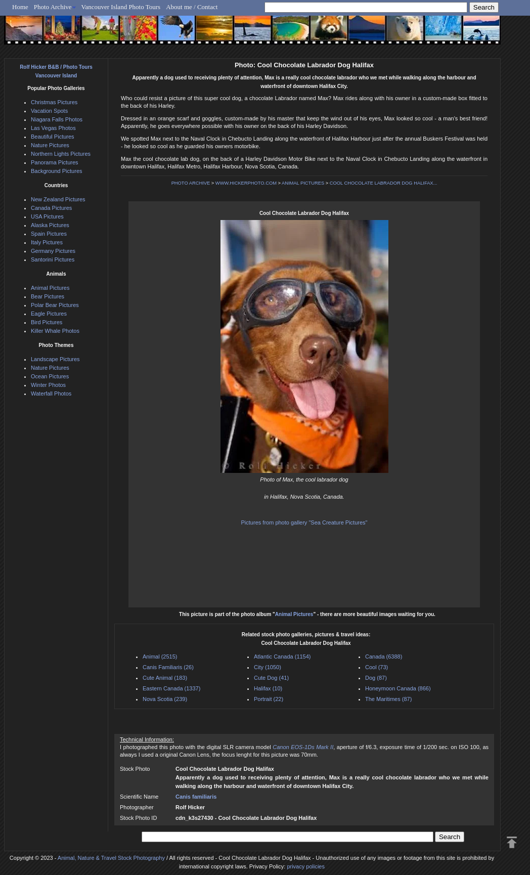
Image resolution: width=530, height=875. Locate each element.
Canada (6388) (383, 656)
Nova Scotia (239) (165, 699)
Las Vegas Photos (53, 128)
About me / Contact (191, 7)
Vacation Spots (49, 111)
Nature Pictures (50, 145)
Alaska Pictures (50, 225)
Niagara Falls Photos (56, 119)
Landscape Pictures (55, 359)
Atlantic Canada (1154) (282, 656)
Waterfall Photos (51, 393)
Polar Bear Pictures (55, 305)
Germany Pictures (53, 251)
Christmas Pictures (54, 102)
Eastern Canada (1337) (171, 688)
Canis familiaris (195, 797)
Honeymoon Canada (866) (398, 688)
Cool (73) (376, 667)
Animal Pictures (294, 614)
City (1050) (267, 667)
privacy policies (306, 866)
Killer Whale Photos (55, 331)
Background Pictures (56, 171)
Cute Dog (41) (271, 678)
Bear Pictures (47, 296)
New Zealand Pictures (58, 199)
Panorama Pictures (54, 162)
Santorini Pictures (52, 259)
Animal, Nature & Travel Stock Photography (111, 858)
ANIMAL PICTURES (303, 183)
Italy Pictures (47, 242)
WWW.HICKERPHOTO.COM (246, 183)
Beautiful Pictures (52, 137)
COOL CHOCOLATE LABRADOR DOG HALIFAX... (383, 183)
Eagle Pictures (49, 314)
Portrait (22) (268, 699)
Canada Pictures (51, 208)
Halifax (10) (268, 688)
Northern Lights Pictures (61, 154)
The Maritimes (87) (388, 699)
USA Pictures (47, 216)
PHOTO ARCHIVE (190, 183)
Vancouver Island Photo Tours (121, 7)
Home (20, 7)
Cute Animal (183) (165, 678)
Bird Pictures (46, 322)
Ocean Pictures (50, 376)
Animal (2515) (160, 656)
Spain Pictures (49, 234)
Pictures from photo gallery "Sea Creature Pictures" (304, 522)
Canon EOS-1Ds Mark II (303, 747)
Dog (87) (376, 678)
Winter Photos (48, 385)
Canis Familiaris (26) (168, 667)
